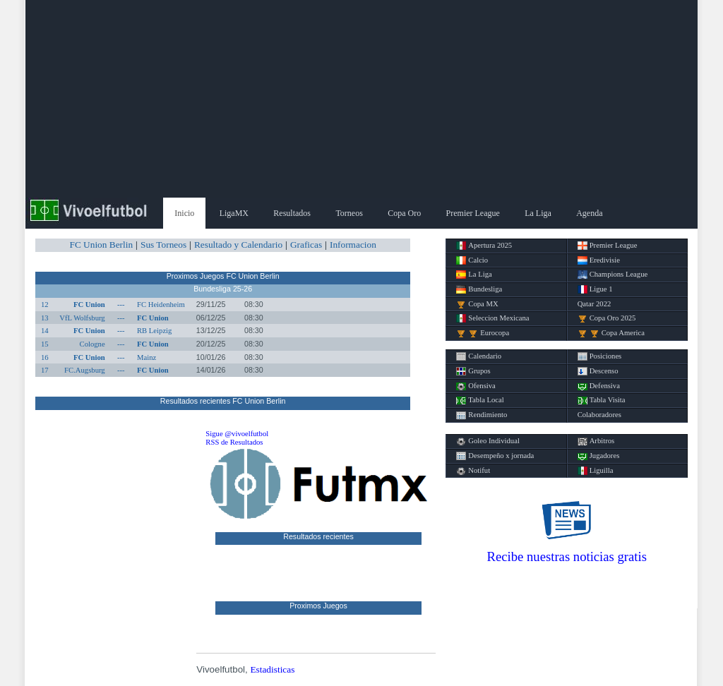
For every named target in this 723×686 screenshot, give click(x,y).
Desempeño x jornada (495, 456)
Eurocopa (482, 333)
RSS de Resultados (234, 442)
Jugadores (599, 456)
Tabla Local (479, 400)
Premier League (473, 213)
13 (45, 318)
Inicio (184, 213)
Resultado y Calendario (238, 244)
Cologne (92, 344)
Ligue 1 (595, 289)
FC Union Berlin (101, 244)
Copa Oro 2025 (607, 318)
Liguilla (596, 471)
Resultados (292, 213)
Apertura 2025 (484, 245)
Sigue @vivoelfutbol (236, 434)
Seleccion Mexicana (492, 318)
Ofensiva (475, 386)
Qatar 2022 (594, 304)
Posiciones (600, 356)
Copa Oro (404, 213)
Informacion (353, 244)
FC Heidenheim (161, 304)
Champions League (613, 274)
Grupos (473, 371)
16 (45, 357)
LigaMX (234, 213)
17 (45, 370)
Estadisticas (272, 669)
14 (45, 331)
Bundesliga (479, 289)
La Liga (538, 213)
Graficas (306, 244)
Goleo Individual (488, 441)
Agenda (589, 213)
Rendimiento (481, 415)
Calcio (472, 260)
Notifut (473, 471)
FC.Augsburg (84, 370)
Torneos (348, 213)
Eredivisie (599, 260)
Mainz (146, 357)
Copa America (611, 333)
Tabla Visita (602, 400)
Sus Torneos (163, 244)
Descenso (598, 371)
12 (45, 304)
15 (45, 344)
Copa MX (477, 304)
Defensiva (599, 386)
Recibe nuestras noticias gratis (567, 556)
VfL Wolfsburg (81, 318)
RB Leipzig (154, 331)
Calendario (478, 356)
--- (121, 304)
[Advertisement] (361, 99)
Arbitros (596, 441)
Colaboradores (599, 415)
